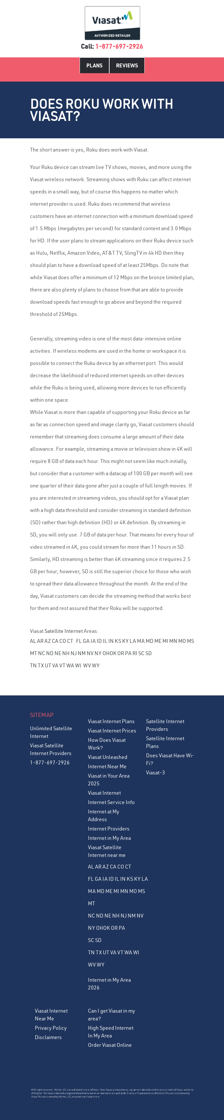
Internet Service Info (111, 802)
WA (70, 665)
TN (33, 665)
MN (173, 641)
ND (50, 653)
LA (133, 641)
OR (120, 653)
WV (87, 665)
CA (55, 641)
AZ (47, 641)
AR (40, 641)
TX (41, 665)
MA (141, 641)
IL (105, 641)
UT (48, 665)
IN (111, 641)
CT (70, 641)
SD (148, 653)
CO (62, 641)
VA (55, 665)
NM (82, 653)
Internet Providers (109, 828)
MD (149, 641)
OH (106, 653)
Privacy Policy (51, 1028)
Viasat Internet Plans (111, 721)
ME (157, 641)
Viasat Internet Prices (112, 730)
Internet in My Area (109, 838)
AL (33, 641)
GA (86, 641)
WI (78, 665)
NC (41, 653)
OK (113, 653)
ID (99, 641)
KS (118, 641)
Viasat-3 (155, 772)
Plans (94, 65)
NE (57, 653)
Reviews (127, 65)
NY (98, 653)
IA (93, 641)
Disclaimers (48, 1037)
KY (125, 641)
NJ (74, 653)
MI (165, 641)
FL (79, 641)
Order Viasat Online (110, 1045)
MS (190, 641)
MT (33, 653)
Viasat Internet (104, 793)
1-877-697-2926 (119, 46)
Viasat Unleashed (107, 757)
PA (128, 653)
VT (62, 665)
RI (134, 653)
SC (141, 653)
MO (182, 641)
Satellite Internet (63, 631)
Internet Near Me (107, 766)
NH (66, 653)
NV (90, 653)
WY (96, 665)
